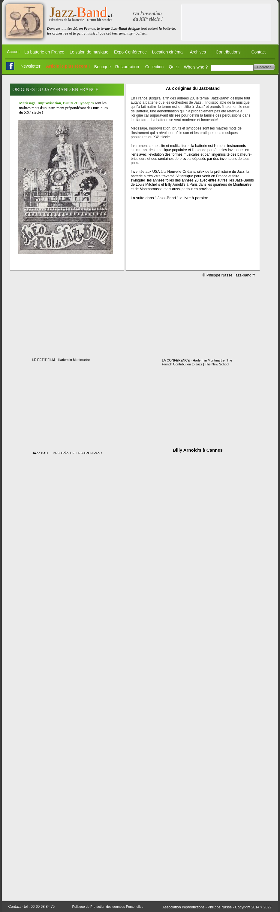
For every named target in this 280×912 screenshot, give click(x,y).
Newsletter (30, 66)
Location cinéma (167, 52)
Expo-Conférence (130, 52)
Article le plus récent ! (68, 66)
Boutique (102, 66)
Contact (258, 52)
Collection (154, 66)
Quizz (174, 66)
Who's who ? (196, 67)
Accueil (13, 51)
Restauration (127, 66)
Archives (198, 52)
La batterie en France (44, 52)
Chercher (264, 67)
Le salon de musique (89, 52)
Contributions (228, 52)
